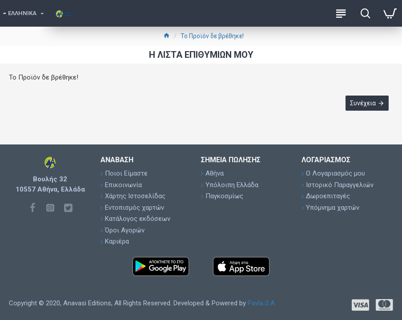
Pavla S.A (261, 303)
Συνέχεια (363, 103)
